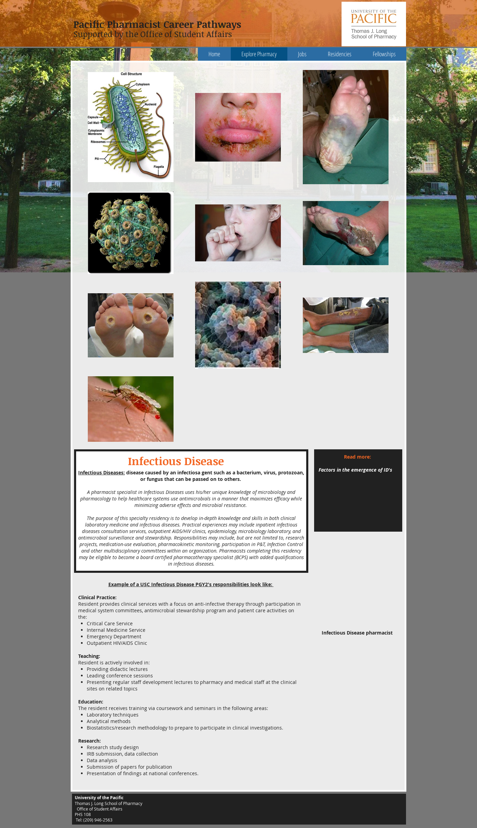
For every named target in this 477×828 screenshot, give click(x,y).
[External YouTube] (358, 588)
